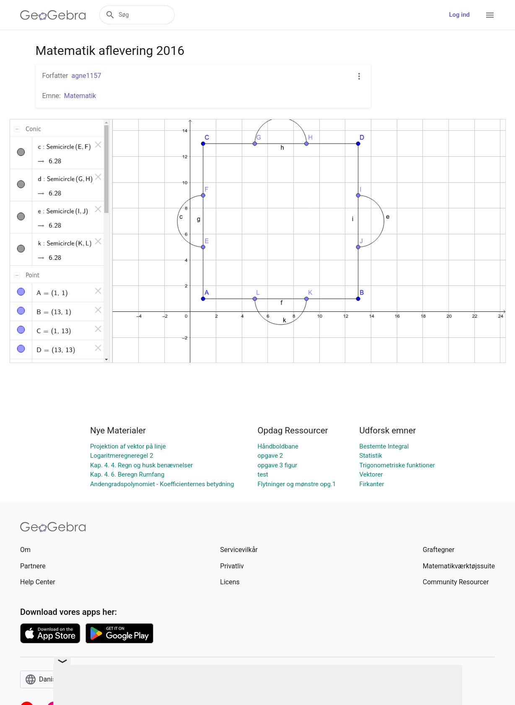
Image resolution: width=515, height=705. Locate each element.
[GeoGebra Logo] (53, 15)
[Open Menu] (490, 15)
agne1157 (86, 76)
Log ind (459, 14)
